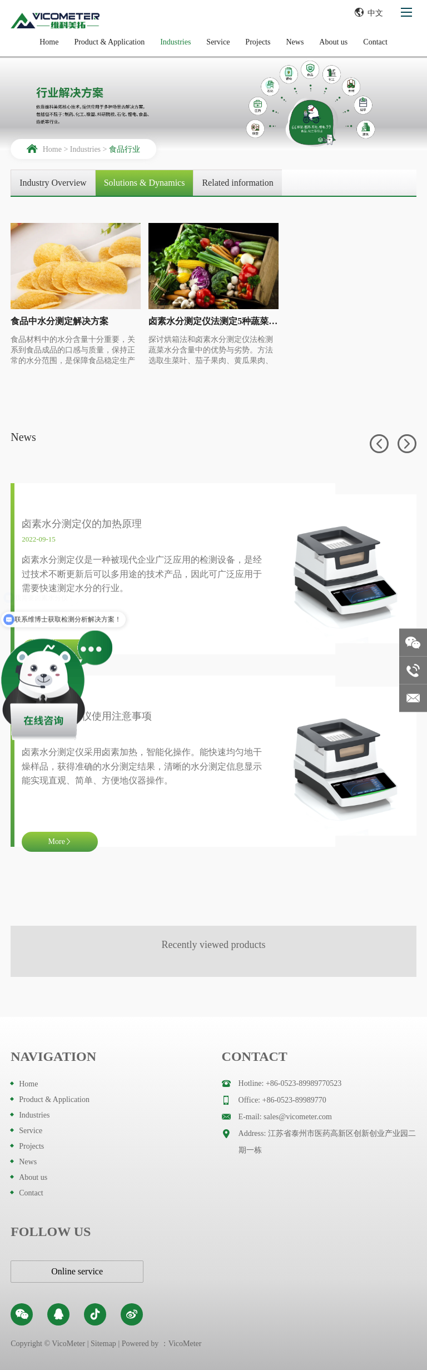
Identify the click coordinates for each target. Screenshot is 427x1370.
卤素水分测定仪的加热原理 (82, 523)
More (60, 841)
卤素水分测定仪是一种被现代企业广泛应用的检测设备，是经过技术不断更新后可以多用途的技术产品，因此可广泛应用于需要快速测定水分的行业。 (142, 574)
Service (218, 42)
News (295, 42)
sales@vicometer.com (298, 1117)
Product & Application (109, 42)
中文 (369, 12)
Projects (257, 42)
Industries (175, 42)
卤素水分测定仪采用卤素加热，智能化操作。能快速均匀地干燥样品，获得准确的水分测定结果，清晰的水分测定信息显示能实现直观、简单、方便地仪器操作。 (142, 766)
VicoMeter (185, 1343)
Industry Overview (52, 182)
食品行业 (124, 149)
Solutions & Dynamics (144, 182)
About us (333, 42)
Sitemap (103, 1343)
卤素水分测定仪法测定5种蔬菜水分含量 (213, 321)
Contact (375, 42)
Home (48, 42)
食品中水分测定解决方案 (59, 321)
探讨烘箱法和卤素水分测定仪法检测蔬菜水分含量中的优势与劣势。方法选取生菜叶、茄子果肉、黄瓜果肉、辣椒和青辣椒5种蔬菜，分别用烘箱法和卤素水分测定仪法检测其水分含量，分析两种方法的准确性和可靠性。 (212, 350)
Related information (237, 182)
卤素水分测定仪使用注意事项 (87, 716)
